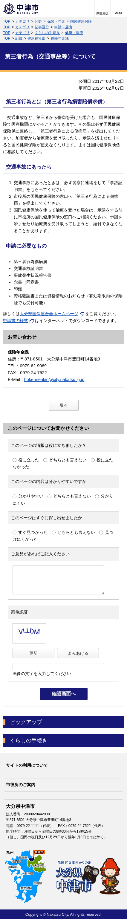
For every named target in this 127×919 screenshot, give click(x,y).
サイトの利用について (27, 765)
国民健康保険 (81, 21)
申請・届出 (63, 27)
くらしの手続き (47, 33)
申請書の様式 (18, 320)
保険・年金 (56, 21)
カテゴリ (22, 21)
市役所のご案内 (20, 784)
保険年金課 (60, 38)
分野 (38, 21)
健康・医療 (74, 33)
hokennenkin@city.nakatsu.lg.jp (54, 379)
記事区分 (42, 27)
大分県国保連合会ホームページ (52, 313)
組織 (18, 38)
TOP (6, 21)
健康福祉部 (36, 38)
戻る (63, 405)
